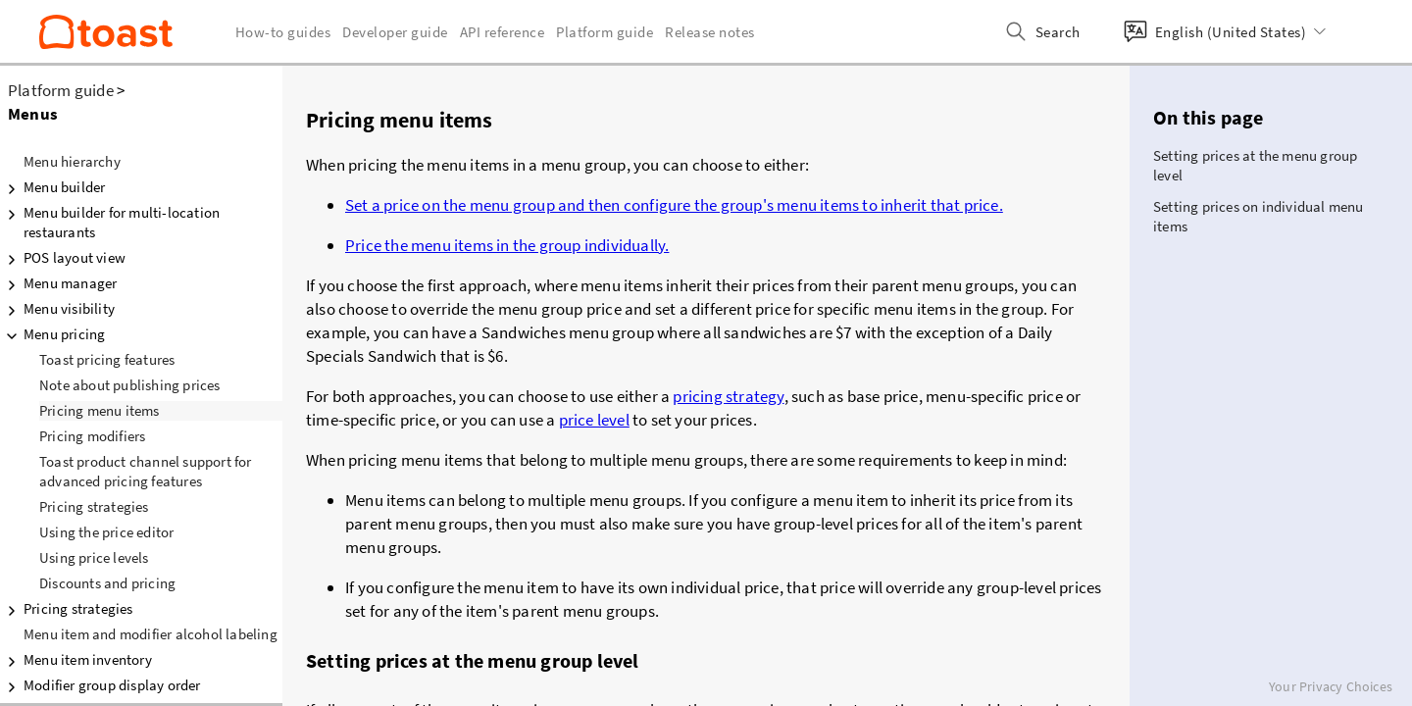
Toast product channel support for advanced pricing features (145, 471)
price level (594, 419)
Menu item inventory (76, 660)
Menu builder (52, 187)
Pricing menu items (99, 410)
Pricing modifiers (92, 436)
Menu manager (58, 283)
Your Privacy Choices (1330, 686)
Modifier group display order (100, 685)
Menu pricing (52, 334)
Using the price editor (106, 532)
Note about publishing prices (130, 385)
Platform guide (61, 90)
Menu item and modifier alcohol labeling (150, 634)
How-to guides (283, 32)
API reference (502, 32)
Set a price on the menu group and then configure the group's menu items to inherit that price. (674, 205)
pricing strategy (728, 396)
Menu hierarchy (72, 161)
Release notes (710, 32)
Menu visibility (57, 309)
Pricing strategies (94, 506)
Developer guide (395, 32)
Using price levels (94, 557)
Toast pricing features (107, 359)
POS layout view (63, 258)
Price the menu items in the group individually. (507, 245)
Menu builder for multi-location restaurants (110, 222)
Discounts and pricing (107, 583)
